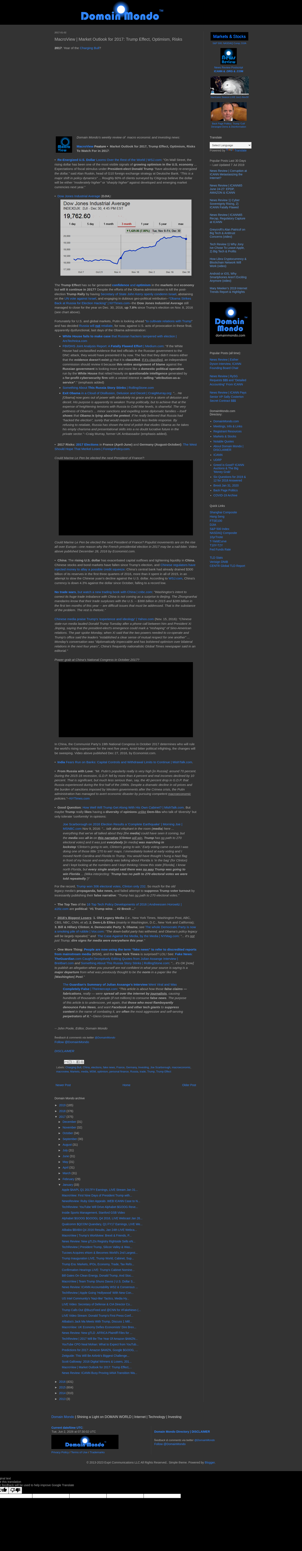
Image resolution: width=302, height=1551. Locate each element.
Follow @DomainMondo (72, 1042)
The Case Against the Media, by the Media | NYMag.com (138, 936)
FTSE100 (216, 520)
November (69, 1127)
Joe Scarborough (160, 1067)
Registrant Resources (227, 431)
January (68, 1184)
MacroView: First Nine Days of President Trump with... (97, 1195)
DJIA (213, 524)
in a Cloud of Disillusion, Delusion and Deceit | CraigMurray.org (117, 393)
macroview (62, 1071)
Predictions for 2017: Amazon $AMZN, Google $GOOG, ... (100, 1350)
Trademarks (97, 1452)
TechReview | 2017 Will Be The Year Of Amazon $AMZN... (100, 1338)
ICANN (218, 455)
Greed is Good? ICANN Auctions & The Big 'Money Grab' (228, 468)
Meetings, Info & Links (227, 426)
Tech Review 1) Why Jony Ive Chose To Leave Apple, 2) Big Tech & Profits (227, 248)
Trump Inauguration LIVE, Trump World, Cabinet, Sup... (98, 1258)
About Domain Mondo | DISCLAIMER (228, 448)
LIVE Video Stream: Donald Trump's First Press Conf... (97, 1315)
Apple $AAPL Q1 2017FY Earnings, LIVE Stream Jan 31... (100, 1189)
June (66, 1156)
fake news (109, 1067)
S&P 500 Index (219, 529)
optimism (143, 285)
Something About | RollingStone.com (108, 387)
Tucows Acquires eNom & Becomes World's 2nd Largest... (100, 1252)
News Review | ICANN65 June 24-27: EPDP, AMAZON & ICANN (226, 189)
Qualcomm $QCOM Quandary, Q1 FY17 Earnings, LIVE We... (102, 1224)
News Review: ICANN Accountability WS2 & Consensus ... (100, 1287)
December (69, 1121)
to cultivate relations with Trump (168, 321)
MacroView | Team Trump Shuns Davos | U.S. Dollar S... (98, 1281)
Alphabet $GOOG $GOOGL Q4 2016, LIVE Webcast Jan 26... (102, 1218)
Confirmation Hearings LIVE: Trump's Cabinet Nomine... (98, 1270)
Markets (75, 1071)
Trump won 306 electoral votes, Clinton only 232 (111, 886)
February (68, 1179)
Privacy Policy (60, 1452)
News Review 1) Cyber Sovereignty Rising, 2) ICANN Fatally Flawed (225, 203)
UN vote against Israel (80, 298)
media (84, 1071)
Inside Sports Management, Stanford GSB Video (93, 1212)
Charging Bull (89, 48)
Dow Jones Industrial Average (78, 196)
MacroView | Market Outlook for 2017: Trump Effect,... (97, 1367)
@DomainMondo (105, 1037)
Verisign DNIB (219, 562)
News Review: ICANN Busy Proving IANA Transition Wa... (99, 1373)
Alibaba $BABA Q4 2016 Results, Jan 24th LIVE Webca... (99, 1229)
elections (96, 1067)
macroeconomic (181, 1067)
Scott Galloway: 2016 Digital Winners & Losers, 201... (96, 1361)
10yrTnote (216, 537)
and (124, 285)
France (120, 1067)
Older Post (189, 1085)
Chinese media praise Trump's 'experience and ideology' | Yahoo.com (104, 619)
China (86, 1067)
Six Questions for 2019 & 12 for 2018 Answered (229, 478)
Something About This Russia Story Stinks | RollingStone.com (125, 963)
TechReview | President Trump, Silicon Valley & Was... (97, 1247)
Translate (236, 150)
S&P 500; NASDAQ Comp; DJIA (229, 43)
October (68, 1133)
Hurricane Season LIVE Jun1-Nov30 (230, 97)
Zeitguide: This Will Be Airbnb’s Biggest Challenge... (95, 1355)
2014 (62, 1393)
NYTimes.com (79, 798)
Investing (143, 1067)
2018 (62, 1111)
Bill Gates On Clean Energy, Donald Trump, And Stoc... (97, 1275)
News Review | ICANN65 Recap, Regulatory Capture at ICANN (227, 218)
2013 (62, 1399)
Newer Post (63, 1085)
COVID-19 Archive (225, 495)
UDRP (217, 460)
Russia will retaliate (96, 325)
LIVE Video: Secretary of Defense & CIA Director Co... (97, 1304)
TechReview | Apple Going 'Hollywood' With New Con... (98, 1292)
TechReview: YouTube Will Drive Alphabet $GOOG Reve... (100, 1207)
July (65, 1150)
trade (143, 1071)
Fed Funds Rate (220, 549)
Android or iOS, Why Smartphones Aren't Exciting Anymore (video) (228, 277)
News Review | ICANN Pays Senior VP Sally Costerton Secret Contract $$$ (228, 396)
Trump (151, 1071)
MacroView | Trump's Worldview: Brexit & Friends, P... (96, 1235)
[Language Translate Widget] (230, 145)
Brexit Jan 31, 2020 (226, 485)
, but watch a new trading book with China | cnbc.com (103, 592)
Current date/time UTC (67, 1427)
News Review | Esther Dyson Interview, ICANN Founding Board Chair (225, 363)
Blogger (210, 1462)
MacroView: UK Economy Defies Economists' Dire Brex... (99, 1327)
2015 (62, 1387)
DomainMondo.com (226, 421)
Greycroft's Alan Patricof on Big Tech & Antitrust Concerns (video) (227, 233)
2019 (62, 1105)
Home (126, 1085)
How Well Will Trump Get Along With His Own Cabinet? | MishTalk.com (133, 807)
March (67, 1173)
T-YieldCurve (218, 541)
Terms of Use (79, 1452)
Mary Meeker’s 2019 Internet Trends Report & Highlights (228, 290)
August (67, 1144)
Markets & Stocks (224, 436)
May (65, 1162)
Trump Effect (163, 1071)
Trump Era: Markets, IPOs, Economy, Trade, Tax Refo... (98, 1264)
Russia (134, 1071)
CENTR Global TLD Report (227, 565)
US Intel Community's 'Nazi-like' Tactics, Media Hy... (95, 1298)
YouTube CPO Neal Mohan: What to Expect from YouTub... (100, 1344)
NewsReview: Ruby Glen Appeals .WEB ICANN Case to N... (101, 1201)
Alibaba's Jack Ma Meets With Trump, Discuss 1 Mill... (97, 1321)
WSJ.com (175, 578)
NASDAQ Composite (223, 533)
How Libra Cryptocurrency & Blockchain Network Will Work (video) (228, 262)
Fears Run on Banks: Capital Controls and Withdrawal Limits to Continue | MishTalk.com (124, 762)
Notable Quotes (223, 441)
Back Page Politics (225, 490)
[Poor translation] (15, 1490)
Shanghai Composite (223, 512)
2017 (62, 1116)
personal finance (119, 1071)
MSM (93, 1071)
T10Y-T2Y (216, 545)
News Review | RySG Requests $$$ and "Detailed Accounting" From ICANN (228, 380)
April (65, 1167)
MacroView (85, 146)
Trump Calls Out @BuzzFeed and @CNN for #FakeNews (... (101, 1310)
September (70, 1139)
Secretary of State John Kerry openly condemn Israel (138, 294)
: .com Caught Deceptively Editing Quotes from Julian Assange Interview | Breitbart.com (124, 958)
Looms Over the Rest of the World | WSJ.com (109, 160)
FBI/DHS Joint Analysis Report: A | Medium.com (113, 346)
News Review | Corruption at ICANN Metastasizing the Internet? (228, 174)
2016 (62, 1381)
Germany (131, 1067)
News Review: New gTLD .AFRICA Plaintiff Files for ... (97, 1332)
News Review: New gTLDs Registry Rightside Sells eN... (98, 1241)
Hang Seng (217, 516)
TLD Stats (216, 557)
